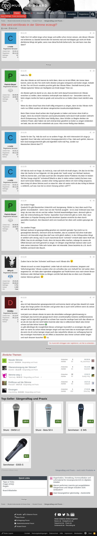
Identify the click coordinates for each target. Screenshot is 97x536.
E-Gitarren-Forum (30, 514)
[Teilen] (90, 33)
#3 (93, 132)
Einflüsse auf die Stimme (19, 382)
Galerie (51, 13)
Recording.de (70, 525)
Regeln (6, 486)
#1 (93, 33)
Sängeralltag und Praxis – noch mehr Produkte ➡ (75, 470)
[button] (11, 12)
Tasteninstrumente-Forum (24, 523)
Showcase (27, 13)
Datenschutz (53, 533)
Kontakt (27, 533)
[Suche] (92, 14)
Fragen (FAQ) (8, 484)
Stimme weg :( (15, 375)
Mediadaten (78, 533)
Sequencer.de (59, 523)
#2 (93, 71)
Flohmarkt (63, 13)
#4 (93, 166)
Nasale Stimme (15, 360)
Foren (17, 13)
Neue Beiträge (6, 16)
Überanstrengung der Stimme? (22, 367)
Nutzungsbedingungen (39, 533)
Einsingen (13, 390)
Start (90, 533)
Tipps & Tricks (8, 482)
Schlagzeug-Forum (22, 520)
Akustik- (18, 514)
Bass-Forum (19, 517)
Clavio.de (68, 523)
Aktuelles (40, 13)
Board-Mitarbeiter (10, 490)
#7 (93, 297)
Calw (16, 289)
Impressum (68, 533)
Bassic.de (57, 521)
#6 (93, 257)
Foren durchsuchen (19, 16)
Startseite (6, 13)
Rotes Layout (7, 533)
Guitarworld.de (59, 525)
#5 (93, 200)
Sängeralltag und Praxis (29, 362)
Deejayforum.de (67, 521)
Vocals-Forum (20, 526)
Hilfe (61, 533)
